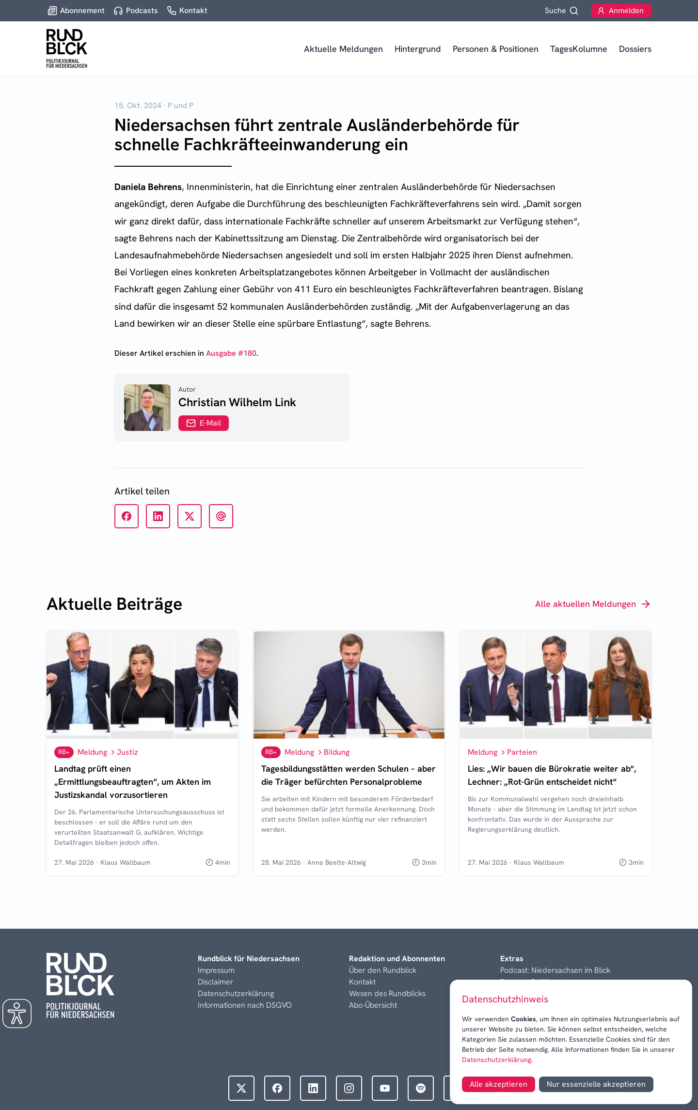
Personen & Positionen (496, 48)
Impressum (216, 970)
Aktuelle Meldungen (343, 48)
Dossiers (635, 48)
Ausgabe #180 (231, 353)
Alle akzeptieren (498, 1084)
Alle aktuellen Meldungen (593, 604)
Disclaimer (215, 982)
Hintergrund (418, 48)
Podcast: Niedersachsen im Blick (555, 970)
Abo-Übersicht (373, 1005)
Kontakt (362, 982)
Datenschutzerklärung (496, 1059)
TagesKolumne (578, 48)
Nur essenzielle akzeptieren (596, 1084)
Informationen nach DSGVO (245, 1005)
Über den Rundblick (382, 970)
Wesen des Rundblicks (387, 993)
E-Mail (203, 423)
